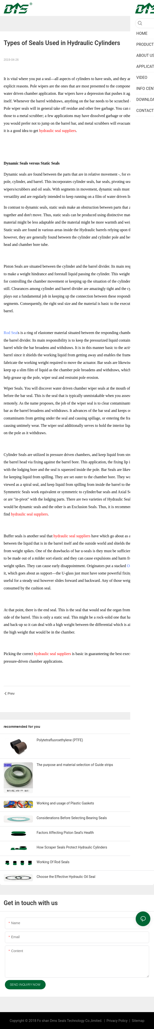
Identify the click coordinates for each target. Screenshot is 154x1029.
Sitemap (137, 1021)
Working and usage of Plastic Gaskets (65, 803)
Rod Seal (11, 333)
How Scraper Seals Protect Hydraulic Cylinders (72, 847)
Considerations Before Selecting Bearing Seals (72, 818)
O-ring (132, 566)
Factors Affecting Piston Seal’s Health (65, 833)
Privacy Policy (118, 1021)
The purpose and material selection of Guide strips (75, 765)
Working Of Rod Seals (53, 862)
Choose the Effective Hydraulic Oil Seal (66, 877)
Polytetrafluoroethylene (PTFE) (60, 740)
